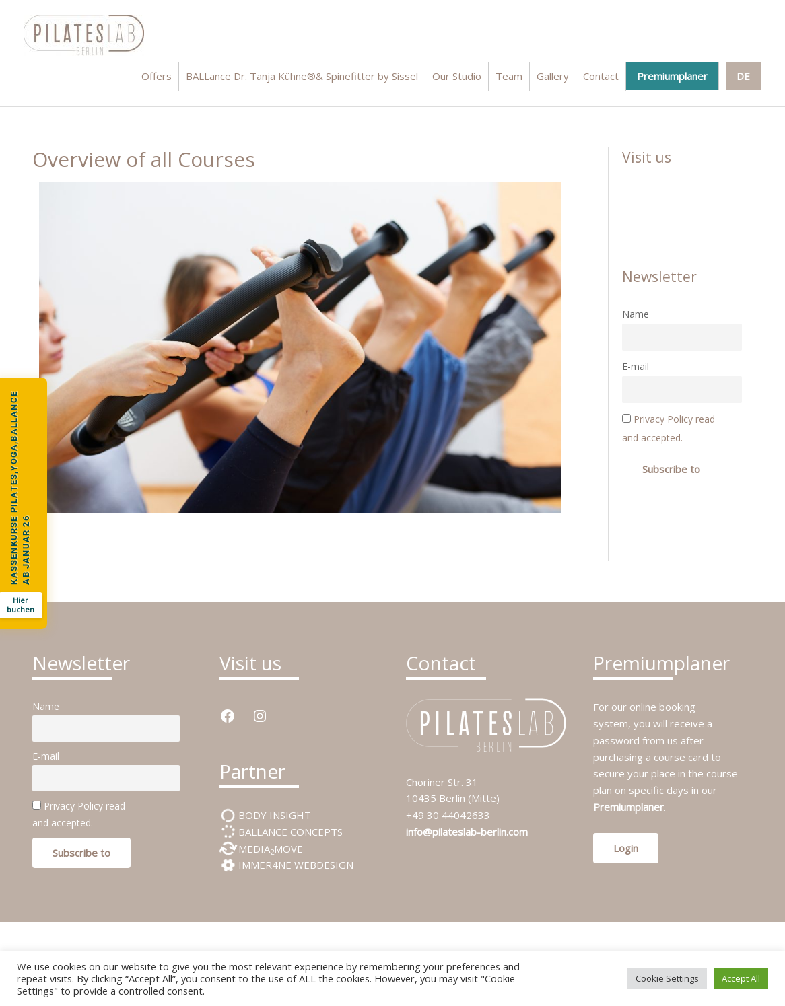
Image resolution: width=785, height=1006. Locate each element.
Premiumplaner (672, 76)
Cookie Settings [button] (667, 978)
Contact (601, 76)
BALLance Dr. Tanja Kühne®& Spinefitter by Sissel (302, 76)
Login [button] (625, 848)
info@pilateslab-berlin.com (467, 831)
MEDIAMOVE (269, 848)
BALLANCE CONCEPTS (289, 831)
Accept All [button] (741, 978)
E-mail (635, 366)
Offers (156, 76)
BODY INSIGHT (273, 815)
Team (509, 76)
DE (743, 76)
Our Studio (456, 76)
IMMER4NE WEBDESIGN (294, 864)
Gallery (553, 76)
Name (635, 314)
